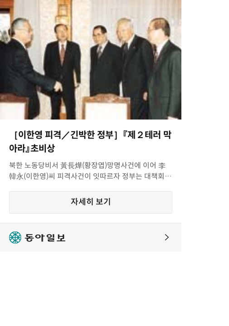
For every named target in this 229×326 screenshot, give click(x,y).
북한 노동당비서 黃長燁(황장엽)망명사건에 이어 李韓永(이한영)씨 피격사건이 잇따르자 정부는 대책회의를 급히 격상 (90, 171)
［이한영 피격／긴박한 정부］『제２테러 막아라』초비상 (90, 141)
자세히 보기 (91, 202)
